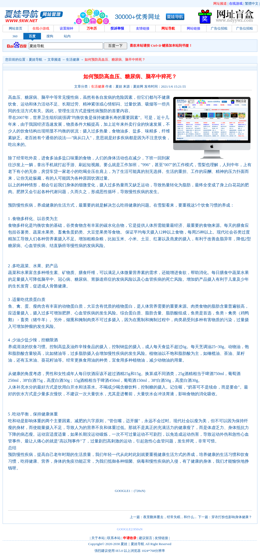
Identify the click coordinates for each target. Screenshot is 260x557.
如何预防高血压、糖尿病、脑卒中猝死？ (115, 59)
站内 (67, 36)
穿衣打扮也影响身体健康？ (231, 517)
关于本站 (98, 538)
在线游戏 (236, 3)
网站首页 (15, 28)
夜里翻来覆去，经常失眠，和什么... (169, 517)
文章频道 (54, 59)
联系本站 (114, 538)
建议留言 (145, 538)
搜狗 (49, 36)
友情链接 (161, 538)
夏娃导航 (35, 59)
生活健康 (72, 59)
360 (15, 36)
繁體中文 (251, 3)
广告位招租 (219, 28)
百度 (32, 36)
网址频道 (220, 3)
